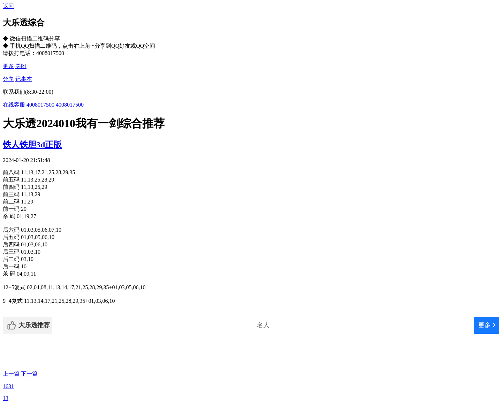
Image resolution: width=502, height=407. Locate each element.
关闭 (20, 66)
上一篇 (11, 374)
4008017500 (40, 105)
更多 (8, 66)
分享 (8, 79)
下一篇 (29, 374)
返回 (8, 6)
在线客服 (14, 105)
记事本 (23, 79)
